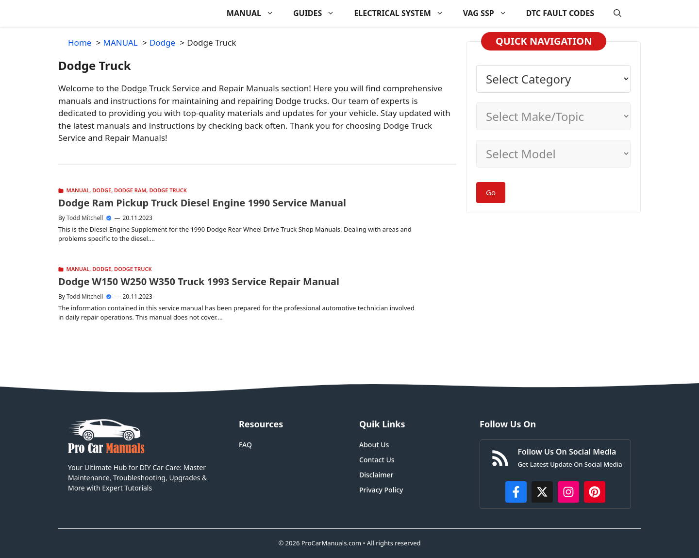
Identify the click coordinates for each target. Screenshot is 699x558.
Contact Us (377, 459)
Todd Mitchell (85, 218)
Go (491, 192)
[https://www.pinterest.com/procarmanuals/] (594, 492)
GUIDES (318, 13)
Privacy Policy (381, 489)
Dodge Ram (130, 190)
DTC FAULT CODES (560, 13)
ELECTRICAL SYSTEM (403, 13)
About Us (374, 444)
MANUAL (255, 13)
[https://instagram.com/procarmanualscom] (568, 492)
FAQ (245, 444)
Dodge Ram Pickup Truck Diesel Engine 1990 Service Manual (202, 202)
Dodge (101, 190)
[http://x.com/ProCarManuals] (542, 492)
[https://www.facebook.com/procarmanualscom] (516, 492)
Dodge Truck (167, 190)
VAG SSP (489, 13)
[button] (617, 13)
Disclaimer (376, 474)
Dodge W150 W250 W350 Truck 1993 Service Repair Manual (198, 281)
